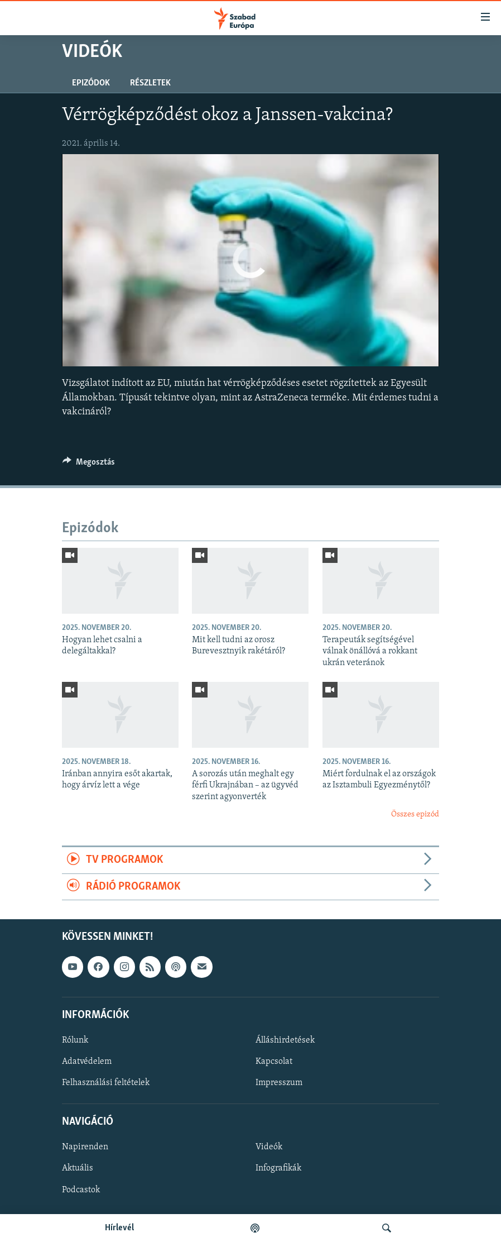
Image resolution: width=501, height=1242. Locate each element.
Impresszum (279, 1082)
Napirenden (85, 1147)
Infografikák (278, 1168)
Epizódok (91, 83)
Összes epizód (415, 814)
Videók (269, 1147)
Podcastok (81, 1190)
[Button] (88, 464)
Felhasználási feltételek (106, 1082)
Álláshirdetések (285, 1040)
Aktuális (77, 1168)
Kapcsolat (274, 1061)
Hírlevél (119, 1228)
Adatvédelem (87, 1061)
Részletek (150, 83)
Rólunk (75, 1040)
